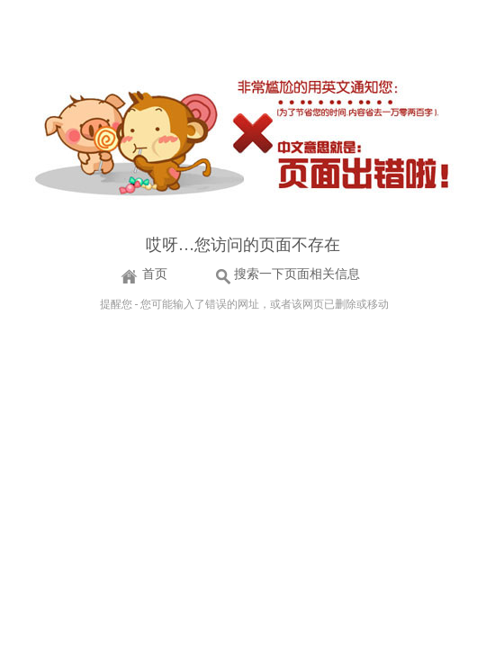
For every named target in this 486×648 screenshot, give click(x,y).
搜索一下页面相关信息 (297, 274)
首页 (154, 274)
